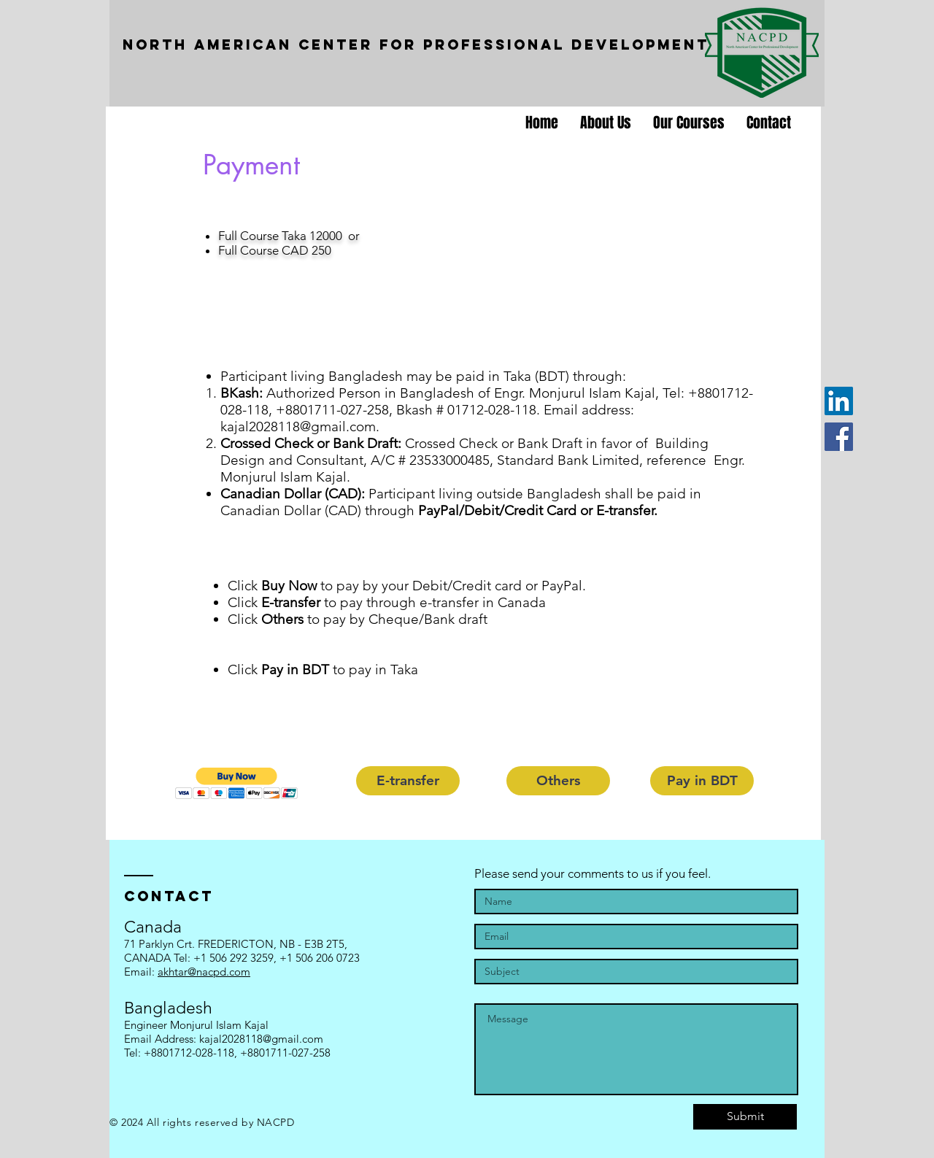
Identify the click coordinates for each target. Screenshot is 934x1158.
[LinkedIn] (839, 401)
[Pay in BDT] (702, 780)
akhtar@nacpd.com (204, 971)
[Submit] (745, 1117)
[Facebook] (839, 436)
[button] (236, 783)
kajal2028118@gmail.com (298, 426)
